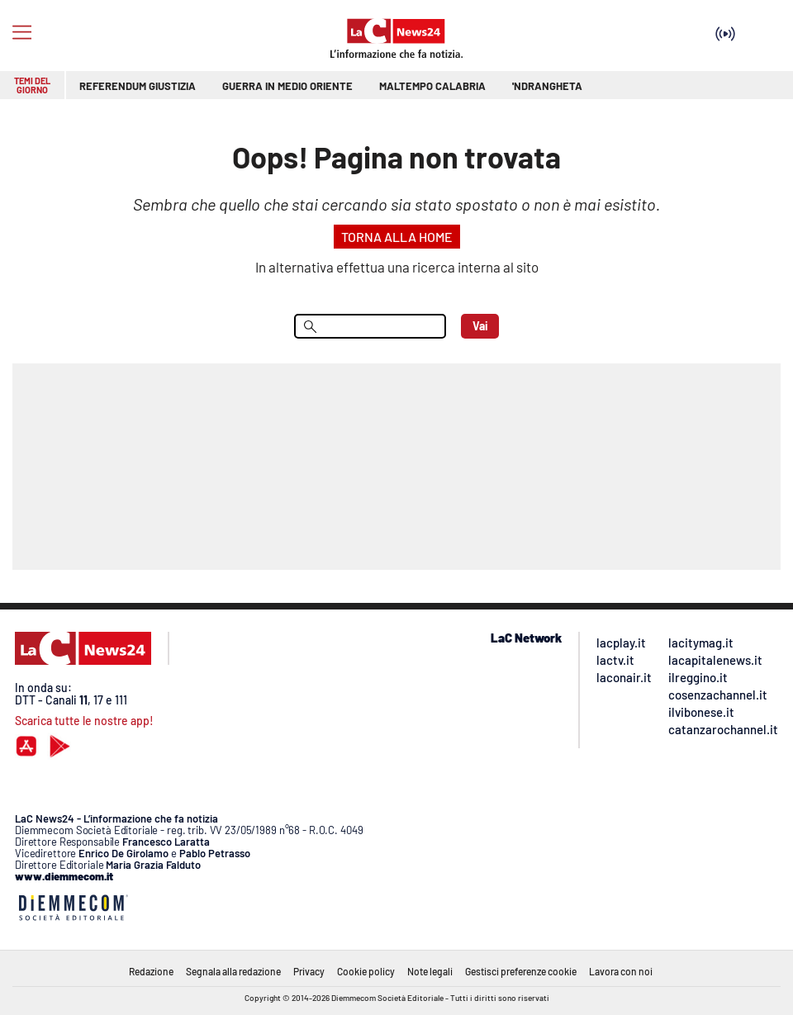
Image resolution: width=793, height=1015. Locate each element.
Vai (480, 326)
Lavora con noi (621, 971)
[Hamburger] (21, 32)
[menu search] (370, 326)
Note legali (430, 971)
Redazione (151, 971)
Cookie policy (366, 971)
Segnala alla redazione (233, 971)
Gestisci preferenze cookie (521, 971)
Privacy (309, 971)
